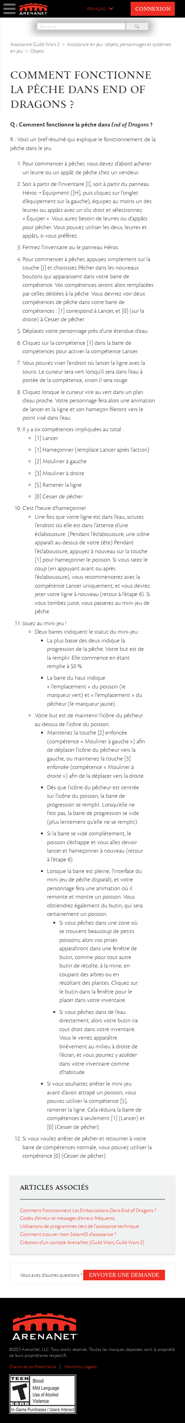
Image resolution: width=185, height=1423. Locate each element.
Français (96, 9)
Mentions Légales (80, 1367)
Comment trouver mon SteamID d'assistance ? (68, 1234)
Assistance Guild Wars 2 (35, 44)
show (9, 9)
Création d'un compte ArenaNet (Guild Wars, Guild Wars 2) (82, 1242)
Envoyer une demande (124, 1275)
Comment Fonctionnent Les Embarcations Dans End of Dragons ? (88, 1210)
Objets (37, 51)
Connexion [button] (153, 9)
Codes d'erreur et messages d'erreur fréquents (67, 1218)
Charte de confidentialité (32, 1367)
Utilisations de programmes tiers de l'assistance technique (79, 1226)
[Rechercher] (81, 26)
